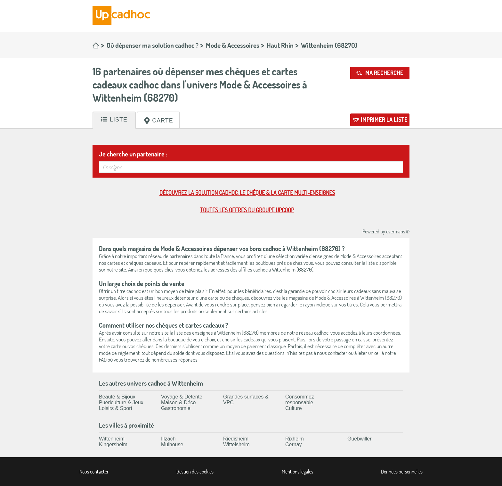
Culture (293, 408)
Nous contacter (94, 471)
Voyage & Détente (181, 396)
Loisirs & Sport (115, 408)
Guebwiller (359, 438)
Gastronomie (175, 408)
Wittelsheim (236, 444)
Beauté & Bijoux (117, 396)
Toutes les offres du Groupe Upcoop (247, 210)
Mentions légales (297, 471)
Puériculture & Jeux (121, 402)
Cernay (293, 444)
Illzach (168, 438)
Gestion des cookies (195, 471)
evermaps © (397, 231)
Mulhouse (172, 444)
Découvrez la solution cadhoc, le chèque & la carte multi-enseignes (247, 192)
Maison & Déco (178, 402)
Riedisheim (235, 438)
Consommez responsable (299, 399)
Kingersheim (113, 444)
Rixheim (294, 438)
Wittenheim (112, 438)
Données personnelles (402, 471)
